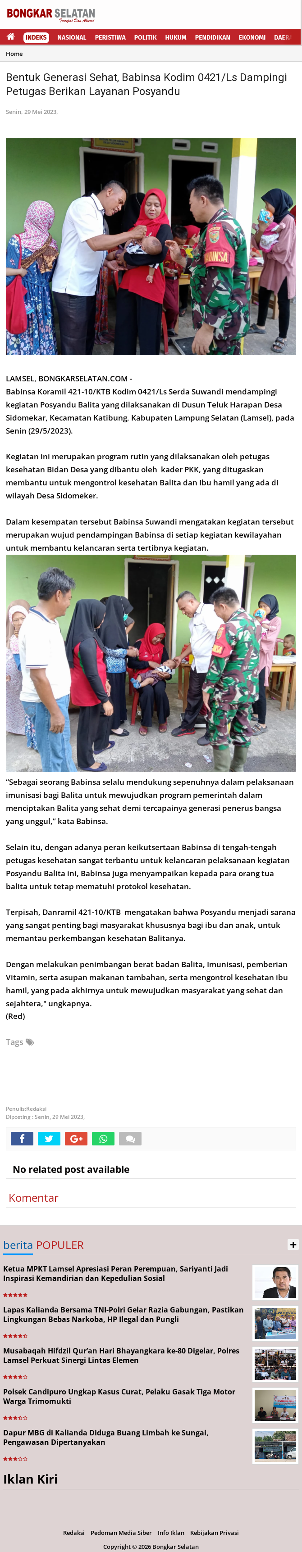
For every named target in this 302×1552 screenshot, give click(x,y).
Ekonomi (252, 37)
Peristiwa (110, 37)
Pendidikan (212, 37)
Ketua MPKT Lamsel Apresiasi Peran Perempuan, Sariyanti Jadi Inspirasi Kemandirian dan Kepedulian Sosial (115, 1273)
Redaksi (74, 1533)
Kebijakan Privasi (214, 1533)
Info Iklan (171, 1533)
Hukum (176, 37)
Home (14, 54)
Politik (145, 37)
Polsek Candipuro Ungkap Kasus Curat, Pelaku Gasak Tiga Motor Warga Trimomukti (119, 1396)
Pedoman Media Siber (121, 1533)
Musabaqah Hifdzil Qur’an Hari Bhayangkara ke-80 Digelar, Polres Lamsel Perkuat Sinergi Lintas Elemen (121, 1355)
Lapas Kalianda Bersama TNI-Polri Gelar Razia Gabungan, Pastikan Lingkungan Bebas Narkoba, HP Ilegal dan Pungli (123, 1314)
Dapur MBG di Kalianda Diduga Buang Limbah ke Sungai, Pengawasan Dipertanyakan (106, 1437)
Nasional (72, 37)
